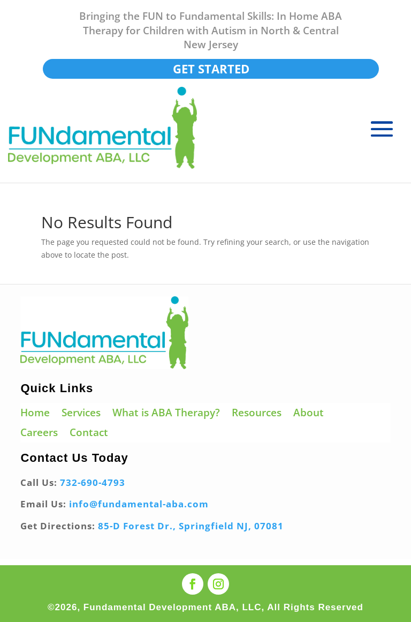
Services (81, 413)
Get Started (211, 69)
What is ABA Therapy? (166, 413)
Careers (39, 433)
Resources (256, 413)
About (308, 413)
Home (35, 413)
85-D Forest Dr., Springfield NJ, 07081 (191, 526)
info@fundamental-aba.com (139, 504)
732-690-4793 (92, 482)
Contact (89, 433)
